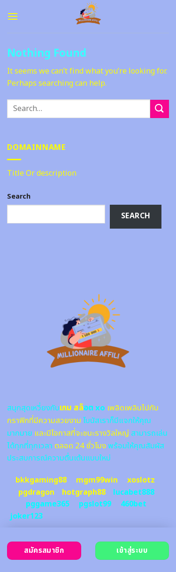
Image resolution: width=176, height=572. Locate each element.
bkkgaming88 (41, 480)
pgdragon (36, 492)
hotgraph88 (84, 492)
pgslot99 (95, 504)
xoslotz (141, 480)
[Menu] (12, 16)
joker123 (26, 516)
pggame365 (47, 504)
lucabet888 (133, 492)
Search (19, 196)
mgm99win (97, 480)
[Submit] (159, 109)
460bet (133, 504)
